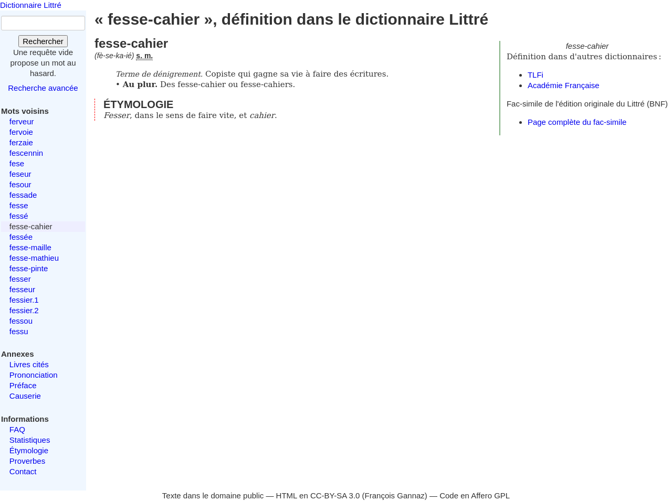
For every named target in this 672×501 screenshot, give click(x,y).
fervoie (21, 131)
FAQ (17, 429)
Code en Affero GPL (474, 495)
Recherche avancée (43, 87)
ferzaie (21, 142)
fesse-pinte (28, 268)
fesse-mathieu (34, 257)
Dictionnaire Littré (30, 5)
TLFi (535, 74)
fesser (20, 278)
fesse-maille (30, 247)
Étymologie (28, 450)
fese (16, 163)
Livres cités (29, 364)
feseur (20, 173)
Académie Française (564, 85)
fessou (21, 320)
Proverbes (27, 460)
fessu (18, 331)
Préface (23, 385)
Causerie (25, 395)
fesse (18, 205)
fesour (20, 184)
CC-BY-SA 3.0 (335, 495)
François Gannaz (395, 495)
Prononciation (33, 374)
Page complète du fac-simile (577, 122)
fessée (21, 236)
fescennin (26, 152)
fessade (23, 194)
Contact (23, 471)
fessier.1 (24, 299)
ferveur (21, 121)
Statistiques (29, 439)
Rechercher (43, 41)
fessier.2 (24, 310)
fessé (18, 215)
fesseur (22, 289)
